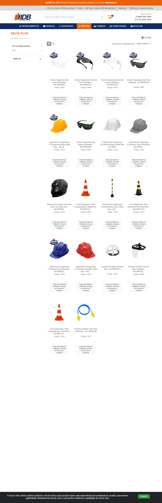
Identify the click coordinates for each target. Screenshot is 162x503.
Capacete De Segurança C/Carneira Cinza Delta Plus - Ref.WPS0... (139, 144)
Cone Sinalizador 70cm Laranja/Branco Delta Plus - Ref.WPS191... (59, 331)
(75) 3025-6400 (143, 19)
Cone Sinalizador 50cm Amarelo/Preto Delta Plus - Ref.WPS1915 (139, 206)
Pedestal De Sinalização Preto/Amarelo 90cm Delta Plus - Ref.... (112, 206)
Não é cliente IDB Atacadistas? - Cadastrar (106, 8)
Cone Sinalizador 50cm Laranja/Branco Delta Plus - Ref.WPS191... (85, 206)
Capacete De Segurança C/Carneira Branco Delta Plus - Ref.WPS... (112, 144)
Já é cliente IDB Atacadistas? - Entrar (65, 8)
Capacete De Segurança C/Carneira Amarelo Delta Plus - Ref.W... (59, 144)
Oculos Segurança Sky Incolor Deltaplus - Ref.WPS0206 (59, 82)
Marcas (27, 59)
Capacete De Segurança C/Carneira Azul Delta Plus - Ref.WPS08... (59, 269)
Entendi (144, 496)
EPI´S (14, 50)
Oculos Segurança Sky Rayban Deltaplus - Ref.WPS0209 (85, 144)
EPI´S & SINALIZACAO (21, 46)
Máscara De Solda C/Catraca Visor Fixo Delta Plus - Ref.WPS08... (59, 206)
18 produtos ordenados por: (123, 44)
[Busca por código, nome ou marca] (71, 17)
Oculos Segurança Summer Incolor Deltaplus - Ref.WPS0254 (112, 82)
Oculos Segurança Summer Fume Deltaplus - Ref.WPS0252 (85, 82)
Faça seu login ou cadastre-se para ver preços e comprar (59, 101)
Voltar (146, 37)
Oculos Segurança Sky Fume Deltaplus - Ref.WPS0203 (139, 81)
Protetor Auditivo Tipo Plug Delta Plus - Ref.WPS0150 (86, 330)
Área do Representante (141, 8)
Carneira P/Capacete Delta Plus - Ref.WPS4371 (112, 268)
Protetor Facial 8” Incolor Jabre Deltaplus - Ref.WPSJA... (138, 269)
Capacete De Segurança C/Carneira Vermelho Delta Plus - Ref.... (86, 269)
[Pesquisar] (102, 17)
